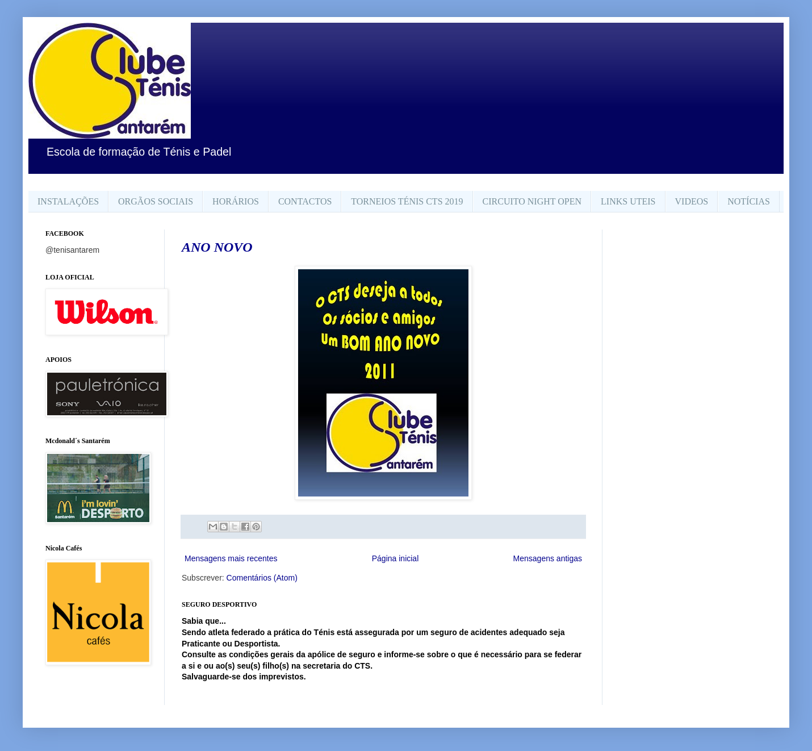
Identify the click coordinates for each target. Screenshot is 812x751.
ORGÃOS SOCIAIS (155, 201)
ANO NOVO (217, 247)
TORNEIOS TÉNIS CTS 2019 (407, 201)
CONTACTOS (305, 201)
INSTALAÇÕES (68, 201)
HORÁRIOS (235, 201)
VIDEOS (692, 201)
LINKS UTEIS (628, 201)
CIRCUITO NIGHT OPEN (532, 201)
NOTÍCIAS (748, 201)
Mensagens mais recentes (231, 558)
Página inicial (395, 558)
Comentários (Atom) (262, 577)
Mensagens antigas (547, 558)
